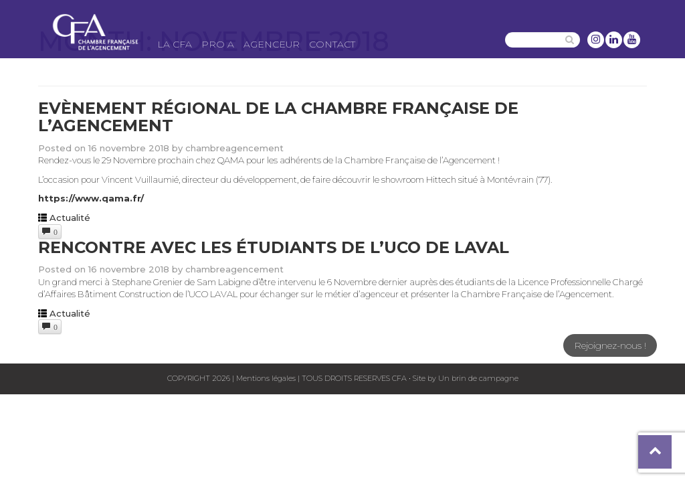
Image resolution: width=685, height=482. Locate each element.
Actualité (70, 217)
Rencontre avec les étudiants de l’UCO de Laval (273, 247)
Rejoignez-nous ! (610, 345)
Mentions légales (266, 378)
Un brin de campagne (477, 378)
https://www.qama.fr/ (91, 198)
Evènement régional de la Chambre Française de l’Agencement (278, 116)
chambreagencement (234, 148)
